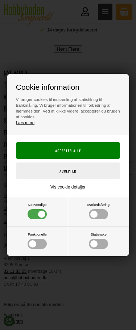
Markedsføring (98, 211)
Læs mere (25, 122)
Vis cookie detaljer (68, 187)
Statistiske (98, 240)
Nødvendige (37, 211)
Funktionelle (37, 240)
